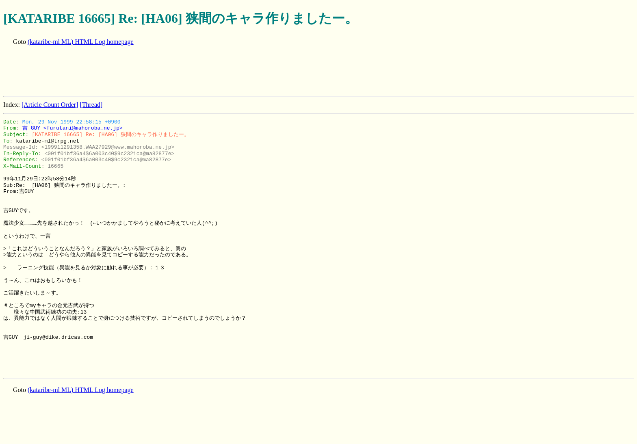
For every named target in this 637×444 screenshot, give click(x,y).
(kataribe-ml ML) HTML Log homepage (81, 41)
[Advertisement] (151, 71)
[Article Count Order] (50, 104)
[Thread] (91, 104)
